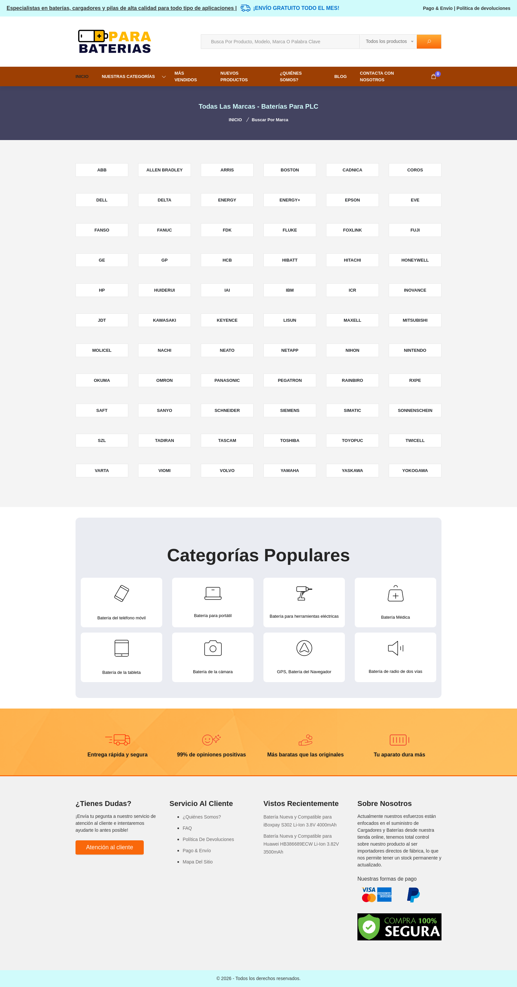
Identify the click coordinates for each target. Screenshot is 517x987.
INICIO (82, 76)
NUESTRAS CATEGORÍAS (128, 76)
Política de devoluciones (483, 8)
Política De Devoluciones (208, 839)
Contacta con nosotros (377, 76)
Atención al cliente (109, 847)
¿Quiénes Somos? (291, 76)
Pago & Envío (438, 8)
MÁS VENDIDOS (185, 76)
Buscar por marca (270, 119)
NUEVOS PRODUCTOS (234, 76)
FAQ (187, 828)
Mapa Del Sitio (198, 861)
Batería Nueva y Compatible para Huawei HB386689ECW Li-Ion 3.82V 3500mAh (301, 844)
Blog (340, 76)
